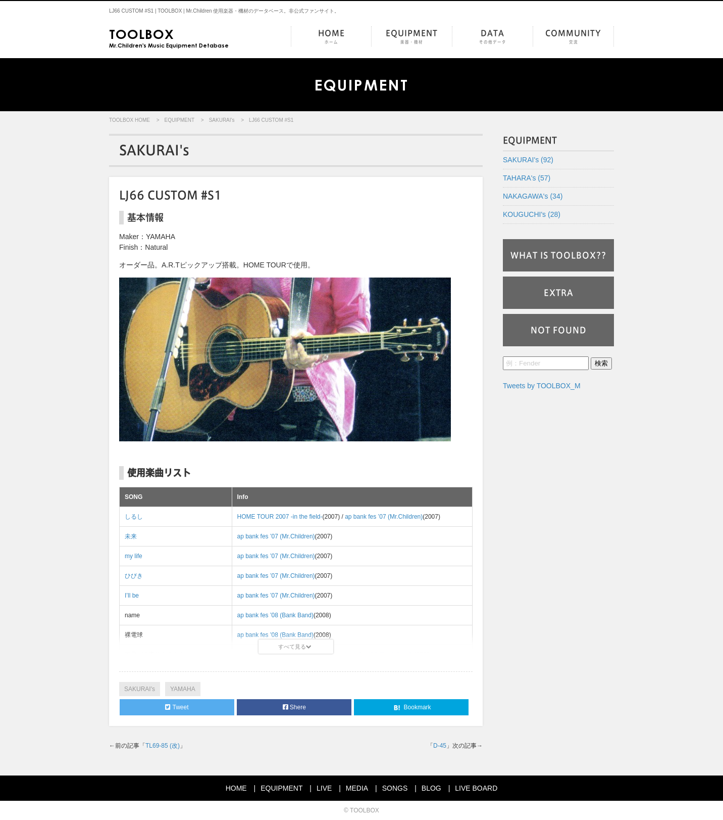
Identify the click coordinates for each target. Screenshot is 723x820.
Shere (294, 707)
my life (133, 556)
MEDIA (357, 788)
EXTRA (559, 293)
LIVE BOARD (476, 788)
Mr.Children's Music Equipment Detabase (169, 37)
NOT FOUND (559, 330)
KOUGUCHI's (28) (531, 214)
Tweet (176, 707)
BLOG (431, 788)
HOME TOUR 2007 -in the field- (280, 516)
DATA (492, 37)
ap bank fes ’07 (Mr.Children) (384, 516)
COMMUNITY (573, 37)
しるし (134, 516)
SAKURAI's (222, 120)
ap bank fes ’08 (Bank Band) (275, 615)
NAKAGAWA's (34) (532, 196)
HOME (331, 37)
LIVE (324, 788)
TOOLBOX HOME (129, 120)
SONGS (395, 788)
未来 (131, 536)
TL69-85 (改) (162, 745)
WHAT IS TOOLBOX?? (558, 255)
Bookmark (411, 708)
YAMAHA (182, 689)
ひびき (134, 575)
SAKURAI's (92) (528, 160)
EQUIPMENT (412, 37)
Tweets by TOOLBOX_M (542, 386)
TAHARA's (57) (526, 178)
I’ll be (132, 595)
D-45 (439, 745)
